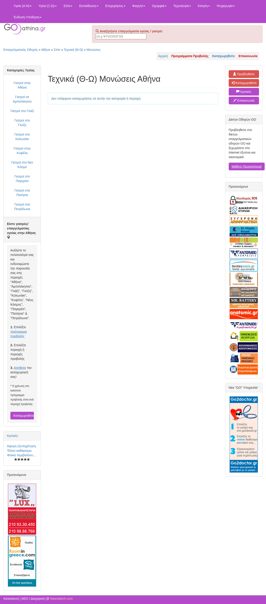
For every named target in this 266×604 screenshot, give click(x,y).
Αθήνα (45, 50)
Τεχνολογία (182, 6)
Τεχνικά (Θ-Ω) (73, 50)
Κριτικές (12, 436)
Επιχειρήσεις (115, 6)
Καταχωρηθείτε (23, 415)
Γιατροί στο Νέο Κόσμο (22, 165)
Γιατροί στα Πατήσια (22, 193)
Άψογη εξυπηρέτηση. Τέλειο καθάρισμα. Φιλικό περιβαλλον (22, 450)
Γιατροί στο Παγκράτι (22, 179)
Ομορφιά (159, 6)
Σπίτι (68, 6)
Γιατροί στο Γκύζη (22, 123)
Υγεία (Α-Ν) (23, 6)
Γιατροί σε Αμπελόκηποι (22, 99)
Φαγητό (138, 6)
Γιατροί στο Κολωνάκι (22, 137)
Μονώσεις (94, 50)
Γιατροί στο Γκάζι (22, 111)
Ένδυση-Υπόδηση (27, 17)
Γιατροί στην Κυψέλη (22, 151)
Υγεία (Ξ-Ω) (47, 6)
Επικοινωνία (243, 100)
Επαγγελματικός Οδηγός (20, 50)
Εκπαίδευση (88, 6)
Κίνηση (204, 6)
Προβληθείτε (244, 74)
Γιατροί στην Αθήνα (22, 85)
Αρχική (163, 56)
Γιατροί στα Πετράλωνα (22, 207)
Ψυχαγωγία (226, 6)
